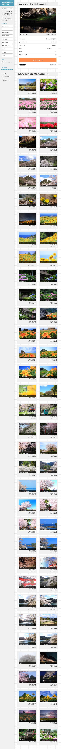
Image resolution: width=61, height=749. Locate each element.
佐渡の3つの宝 (5, 26)
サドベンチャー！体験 (5, 69)
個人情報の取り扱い (7, 76)
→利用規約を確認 (52, 64)
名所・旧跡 (4, 39)
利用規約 (4, 73)
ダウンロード (38, 60)
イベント (4, 52)
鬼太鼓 (11, 69)
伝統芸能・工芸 (5, 32)
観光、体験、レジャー (7, 45)
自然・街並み (5, 42)
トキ (3, 29)
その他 (3, 55)
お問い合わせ (5, 74)
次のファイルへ (50, 34)
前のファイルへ (25, 34)
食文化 (3, 49)
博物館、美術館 (5, 35)
